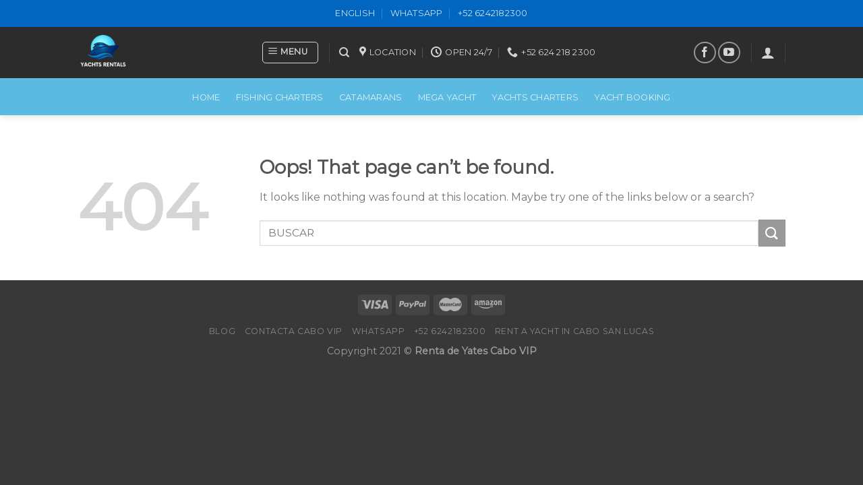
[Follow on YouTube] (729, 53)
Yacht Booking (632, 97)
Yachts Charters (535, 97)
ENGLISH (355, 13)
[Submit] (771, 233)
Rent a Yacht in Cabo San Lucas (574, 331)
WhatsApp (416, 13)
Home (206, 97)
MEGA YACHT (447, 97)
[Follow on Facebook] (705, 53)
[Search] (344, 52)
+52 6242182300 (493, 13)
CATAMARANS (371, 97)
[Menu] (290, 52)
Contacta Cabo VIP (294, 331)
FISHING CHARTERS (280, 97)
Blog (222, 331)
